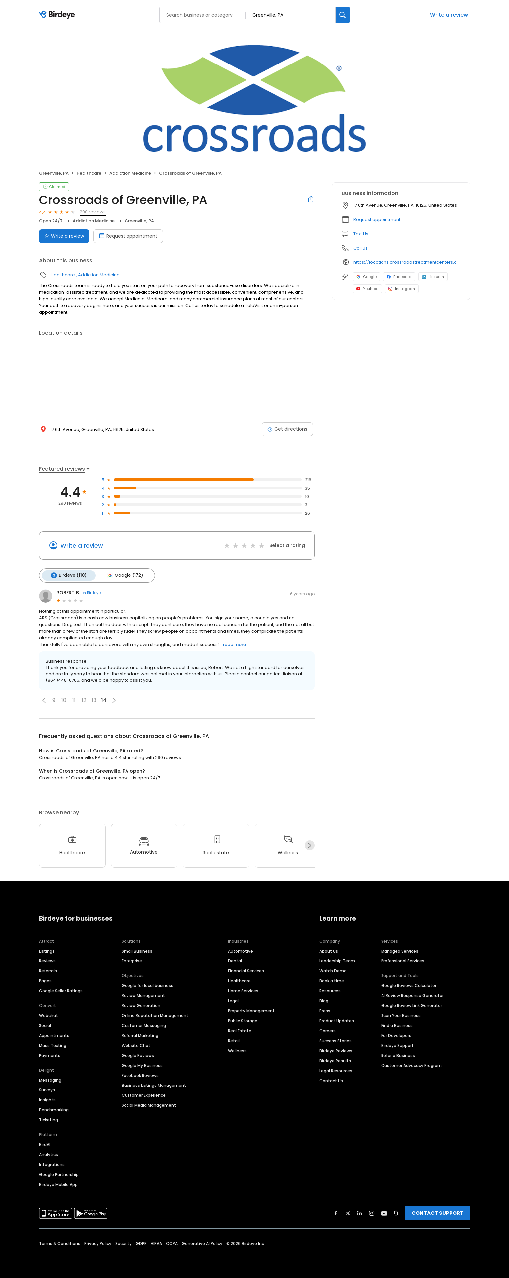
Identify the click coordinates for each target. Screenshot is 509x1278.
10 (63, 699)
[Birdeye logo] (58, 15)
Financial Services (246, 970)
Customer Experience (144, 1094)
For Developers (396, 1035)
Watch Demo (333, 970)
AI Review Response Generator (412, 995)
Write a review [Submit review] (64, 236)
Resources (330, 990)
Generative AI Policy (202, 1243)
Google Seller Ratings (61, 990)
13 (94, 699)
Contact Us (331, 1080)
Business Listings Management (154, 1084)
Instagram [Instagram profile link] (401, 288)
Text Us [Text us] (360, 234)
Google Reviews (138, 1055)
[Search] (343, 15)
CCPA (172, 1243)
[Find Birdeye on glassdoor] (396, 1212)
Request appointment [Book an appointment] (128, 236)
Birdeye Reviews (335, 1050)
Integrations (52, 1164)
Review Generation (141, 1005)
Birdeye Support (397, 1045)
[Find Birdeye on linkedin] (359, 1212)
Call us (360, 248)
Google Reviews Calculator (408, 985)
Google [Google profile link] (366, 276)
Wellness (237, 1050)
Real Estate (239, 1030)
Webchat (48, 1015)
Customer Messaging (144, 1025)
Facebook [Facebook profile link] (399, 276)
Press (324, 1010)
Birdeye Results (335, 1060)
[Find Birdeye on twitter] (347, 1212)
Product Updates (336, 1020)
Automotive (240, 950)
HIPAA (156, 1243)
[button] (44, 699)
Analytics (48, 1154)
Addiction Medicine (130, 173)
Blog (323, 1000)
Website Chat (136, 1045)
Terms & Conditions (59, 1243)
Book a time (331, 980)
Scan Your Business (401, 1015)
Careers (327, 1030)
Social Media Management (149, 1104)
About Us (328, 950)
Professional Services (402, 960)
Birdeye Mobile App (58, 1184)
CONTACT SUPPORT (437, 1212)
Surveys (47, 1089)
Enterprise (132, 960)
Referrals (48, 970)
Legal (233, 1000)
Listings (47, 950)
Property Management (251, 1010)
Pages (45, 980)
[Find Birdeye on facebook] (336, 1212)
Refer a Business (398, 1055)
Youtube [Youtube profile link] (367, 288)
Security (123, 1243)
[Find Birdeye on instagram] (371, 1212)
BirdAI (44, 1144)
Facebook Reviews (140, 1075)
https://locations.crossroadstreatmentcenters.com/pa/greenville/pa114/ (407, 262)
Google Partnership (59, 1174)
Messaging (50, 1079)
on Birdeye (91, 592)
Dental (235, 960)
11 (74, 699)
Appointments (54, 1035)
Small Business (137, 950)
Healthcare (89, 173)
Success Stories (335, 1040)
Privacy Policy (97, 1243)
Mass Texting (52, 1045)
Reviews (47, 960)
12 (84, 699)
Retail (234, 1040)
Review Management (143, 995)
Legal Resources (335, 1070)
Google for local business (147, 985)
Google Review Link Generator (411, 1005)
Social (45, 1025)
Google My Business (142, 1065)
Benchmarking (54, 1109)
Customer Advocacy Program (411, 1065)
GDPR (141, 1243)
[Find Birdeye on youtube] (384, 1212)
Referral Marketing (140, 1035)
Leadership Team (337, 960)
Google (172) (124, 575)
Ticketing (48, 1119)
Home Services (243, 990)
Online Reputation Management (155, 1015)
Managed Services (399, 950)
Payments (49, 1055)
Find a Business (397, 1025)
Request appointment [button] (376, 219)
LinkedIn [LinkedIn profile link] (433, 276)
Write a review (449, 15)
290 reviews (93, 212)
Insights (47, 1099)
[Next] (310, 845)
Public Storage (242, 1020)
